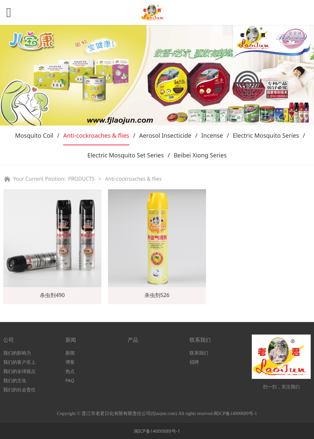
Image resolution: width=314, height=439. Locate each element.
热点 (70, 371)
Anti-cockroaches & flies (96, 135)
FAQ (69, 380)
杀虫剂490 (52, 295)
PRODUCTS (81, 178)
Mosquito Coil (34, 135)
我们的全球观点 (19, 371)
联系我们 (199, 353)
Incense (212, 135)
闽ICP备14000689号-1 (157, 431)
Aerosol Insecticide (165, 135)
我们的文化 (14, 380)
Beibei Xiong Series (200, 155)
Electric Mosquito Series (266, 135)
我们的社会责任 (19, 389)
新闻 (70, 353)
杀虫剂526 (157, 295)
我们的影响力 (17, 353)
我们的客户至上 (19, 362)
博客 (70, 362)
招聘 (194, 362)
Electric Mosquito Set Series (125, 155)
